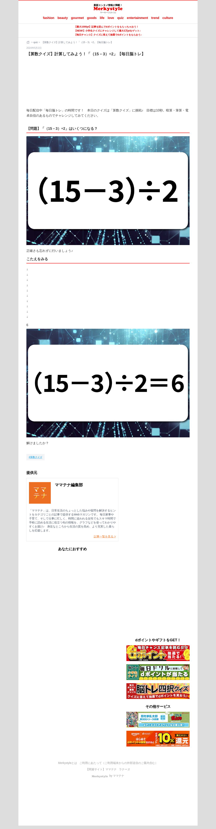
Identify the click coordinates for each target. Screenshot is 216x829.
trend (155, 18)
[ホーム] (28, 42)
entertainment (137, 18)
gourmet (77, 18)
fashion (48, 18)
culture (167, 18)
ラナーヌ (124, 769)
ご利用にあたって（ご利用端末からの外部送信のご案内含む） (118, 762)
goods (92, 18)
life (102, 18)
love (111, 18)
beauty (63, 18)
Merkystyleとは (67, 762)
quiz (120, 18)
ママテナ (111, 769)
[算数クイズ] (35, 457)
